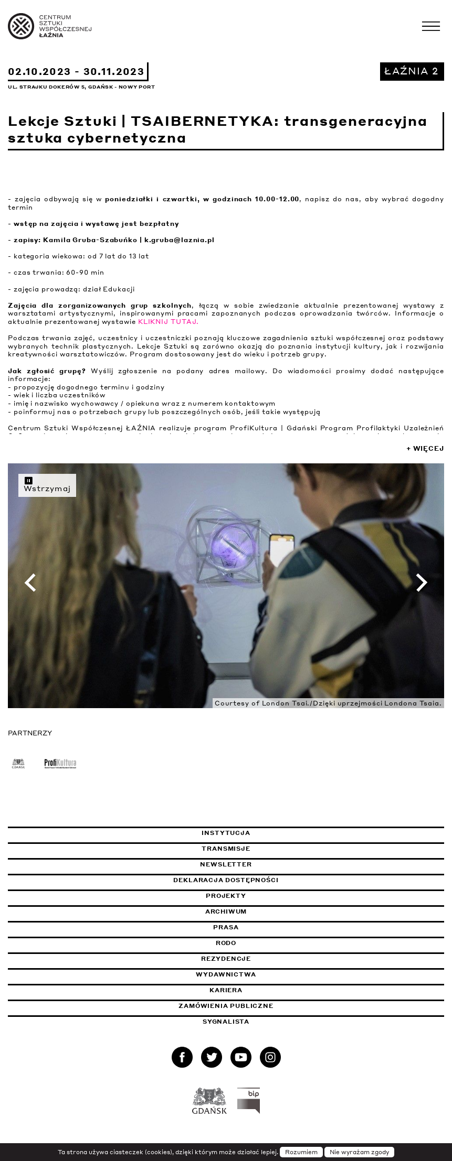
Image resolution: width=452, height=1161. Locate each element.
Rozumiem (301, 1152)
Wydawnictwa (226, 974)
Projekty (226, 895)
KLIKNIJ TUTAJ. (168, 321)
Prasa (225, 927)
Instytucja (226, 833)
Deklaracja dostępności (225, 880)
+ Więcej (425, 448)
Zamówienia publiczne (251, 1006)
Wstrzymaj (47, 484)
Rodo (226, 943)
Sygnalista (226, 1021)
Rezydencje (226, 958)
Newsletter (225, 864)
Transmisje (275, 848)
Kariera (226, 990)
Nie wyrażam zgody (359, 1152)
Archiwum (226, 911)
